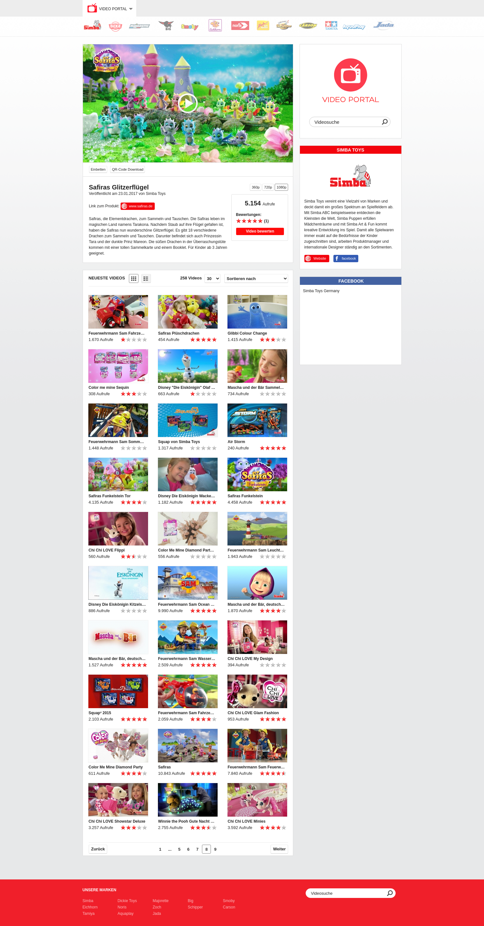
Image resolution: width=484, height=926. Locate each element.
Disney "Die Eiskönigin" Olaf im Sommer (187, 387)
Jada (157, 913)
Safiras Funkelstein (245, 496)
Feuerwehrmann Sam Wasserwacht (187, 658)
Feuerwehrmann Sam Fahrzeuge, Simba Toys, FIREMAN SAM (187, 713)
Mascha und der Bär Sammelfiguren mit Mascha (256, 387)
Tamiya (89, 913)
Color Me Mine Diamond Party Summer (187, 550)
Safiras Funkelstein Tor (110, 496)
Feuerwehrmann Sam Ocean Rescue (187, 604)
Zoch (157, 907)
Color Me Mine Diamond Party (116, 767)
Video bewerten (260, 231)
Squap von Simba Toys (179, 442)
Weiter (279, 849)
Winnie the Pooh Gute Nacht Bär (187, 821)
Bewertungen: (249, 214)
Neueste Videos (107, 278)
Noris (122, 907)
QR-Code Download (127, 169)
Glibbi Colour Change (247, 333)
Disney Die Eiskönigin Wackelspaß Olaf (187, 496)
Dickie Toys (127, 901)
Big (190, 901)
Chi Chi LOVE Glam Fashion (253, 713)
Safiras (164, 767)
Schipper (195, 907)
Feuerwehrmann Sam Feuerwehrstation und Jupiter (256, 767)
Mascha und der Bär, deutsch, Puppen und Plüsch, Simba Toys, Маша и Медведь (117, 658)
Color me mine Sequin (109, 387)
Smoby (229, 901)
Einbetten (98, 169)
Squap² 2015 (100, 713)
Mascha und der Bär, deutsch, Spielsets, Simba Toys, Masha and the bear (256, 604)
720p (268, 187)
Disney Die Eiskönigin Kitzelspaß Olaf (117, 604)
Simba (88, 901)
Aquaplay (126, 913)
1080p (282, 187)
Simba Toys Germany (321, 291)
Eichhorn (90, 907)
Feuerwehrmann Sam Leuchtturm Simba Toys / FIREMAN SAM (256, 550)
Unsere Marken (99, 890)
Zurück (98, 849)
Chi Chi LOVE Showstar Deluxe (117, 821)
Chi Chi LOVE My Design (250, 658)
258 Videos (191, 278)
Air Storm (236, 442)
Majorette (161, 901)
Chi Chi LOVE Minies (247, 821)
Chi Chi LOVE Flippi (107, 550)
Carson (229, 907)
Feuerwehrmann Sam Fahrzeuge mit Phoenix (117, 333)
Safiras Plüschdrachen (178, 333)
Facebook (351, 281)
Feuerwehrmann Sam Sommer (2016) (117, 442)
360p (255, 187)
